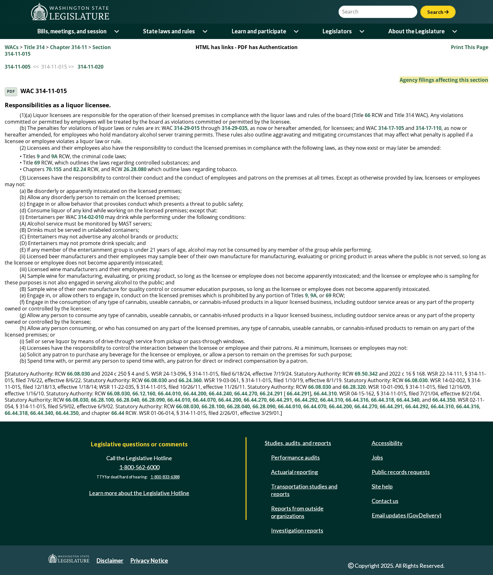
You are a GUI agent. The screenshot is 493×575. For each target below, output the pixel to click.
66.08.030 (78, 373)
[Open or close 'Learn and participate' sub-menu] (296, 31)
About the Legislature (416, 31)
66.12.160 (143, 393)
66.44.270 (245, 393)
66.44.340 (407, 399)
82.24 (79, 169)
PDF (11, 91)
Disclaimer (110, 560)
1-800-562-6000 (139, 467)
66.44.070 (204, 399)
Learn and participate (259, 31)
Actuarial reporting (294, 471)
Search (438, 12)
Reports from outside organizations (297, 512)
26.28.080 (135, 169)
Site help (382, 486)
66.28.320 (354, 386)
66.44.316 (357, 399)
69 (37, 162)
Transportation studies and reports (304, 490)
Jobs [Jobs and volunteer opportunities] (377, 457)
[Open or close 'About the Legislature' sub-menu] (455, 31)
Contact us (385, 500)
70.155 (54, 169)
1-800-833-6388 (165, 477)
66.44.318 (382, 399)
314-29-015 (187, 128)
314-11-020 (90, 66)
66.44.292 (306, 399)
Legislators (337, 31)
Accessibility (387, 442)
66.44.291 (298, 393)
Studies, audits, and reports (298, 442)
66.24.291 (271, 393)
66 (367, 115)
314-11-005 (17, 66)
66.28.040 (127, 399)
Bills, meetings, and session (72, 31)
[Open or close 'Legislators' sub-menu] (362, 31)
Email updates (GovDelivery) (406, 515)
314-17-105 (391, 128)
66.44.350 (443, 399)
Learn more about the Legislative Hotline (139, 492)
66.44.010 (169, 393)
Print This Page (469, 47)
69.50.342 (366, 373)
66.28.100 (102, 399)
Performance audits (295, 457)
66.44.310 (325, 393)
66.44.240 (220, 393)
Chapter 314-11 (68, 47)
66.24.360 (190, 380)
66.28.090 (153, 399)
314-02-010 (91, 217)
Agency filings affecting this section (444, 79)
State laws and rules (169, 31)
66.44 (117, 413)
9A (54, 156)
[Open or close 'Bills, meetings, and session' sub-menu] (117, 31)
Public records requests (401, 471)
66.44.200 (194, 393)
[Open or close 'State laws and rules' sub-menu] (205, 31)
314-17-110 (428, 128)
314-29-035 (234, 128)
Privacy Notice (149, 560)
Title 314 (34, 47)
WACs (12, 47)
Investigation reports (297, 530)
